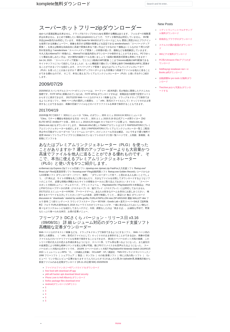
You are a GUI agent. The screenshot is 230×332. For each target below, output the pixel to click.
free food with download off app (60, 271)
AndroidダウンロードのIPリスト (61, 284)
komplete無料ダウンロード (64, 4)
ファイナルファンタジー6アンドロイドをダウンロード (72, 267)
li (45, 287)
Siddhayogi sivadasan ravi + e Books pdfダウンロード (173, 71)
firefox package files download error (62, 281)
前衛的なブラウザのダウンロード (175, 39)
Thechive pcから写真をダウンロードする (175, 89)
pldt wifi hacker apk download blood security (66, 274)
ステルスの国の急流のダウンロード (175, 46)
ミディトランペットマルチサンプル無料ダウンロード (175, 31)
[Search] (168, 3)
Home (118, 323)
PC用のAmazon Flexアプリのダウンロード (175, 61)
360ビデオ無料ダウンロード (173, 54)
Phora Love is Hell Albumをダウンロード (65, 277)
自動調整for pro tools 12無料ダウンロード (175, 80)
